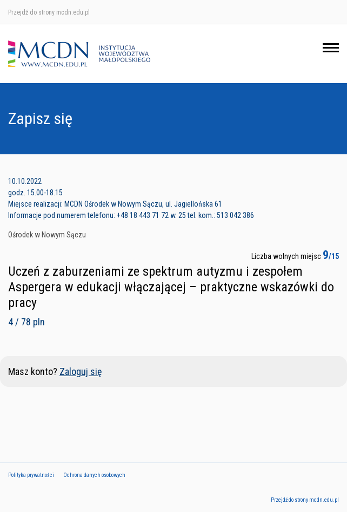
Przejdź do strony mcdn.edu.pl (49, 12)
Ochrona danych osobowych (94, 475)
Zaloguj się (80, 371)
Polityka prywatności (31, 475)
